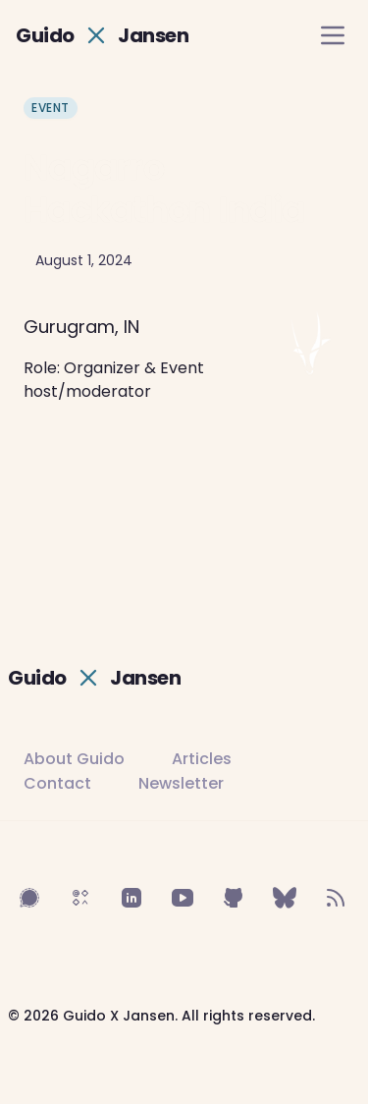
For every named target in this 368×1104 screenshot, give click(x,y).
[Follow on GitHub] (233, 897)
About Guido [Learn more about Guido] (74, 758)
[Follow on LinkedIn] (131, 897)
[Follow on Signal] (29, 897)
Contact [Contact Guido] (57, 783)
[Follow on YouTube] (182, 897)
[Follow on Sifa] (80, 897)
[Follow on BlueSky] (284, 897)
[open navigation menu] (332, 35)
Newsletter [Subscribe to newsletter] (181, 783)
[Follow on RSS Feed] (335, 897)
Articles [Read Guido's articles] (202, 758)
